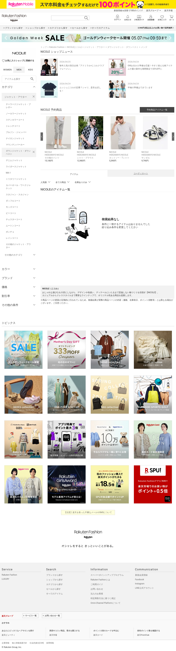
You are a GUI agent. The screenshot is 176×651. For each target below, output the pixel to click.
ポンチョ (10, 232)
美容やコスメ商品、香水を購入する (64, 631)
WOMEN (7, 69)
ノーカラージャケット (16, 113)
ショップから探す (54, 579)
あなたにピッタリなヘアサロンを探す (18, 631)
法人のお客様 (97, 593)
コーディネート (141, 173)
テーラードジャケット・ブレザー (18, 106)
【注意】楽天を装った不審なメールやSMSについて (88, 512)
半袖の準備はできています (140, 87)
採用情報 (50, 643)
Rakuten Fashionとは (100, 579)
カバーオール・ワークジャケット (18, 187)
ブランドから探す (54, 575)
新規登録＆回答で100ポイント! (128, 10)
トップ (44, 47)
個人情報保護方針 (19, 643)
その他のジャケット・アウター (18, 246)
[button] (59, 141)
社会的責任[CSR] (37, 643)
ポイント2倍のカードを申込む (106, 631)
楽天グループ (152, 10)
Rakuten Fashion (57, 47)
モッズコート (12, 207)
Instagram (139, 583)
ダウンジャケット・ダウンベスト (18, 152)
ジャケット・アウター (15, 97)
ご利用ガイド (97, 584)
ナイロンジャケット (15, 138)
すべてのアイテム (54, 593)
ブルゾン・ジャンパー (16, 132)
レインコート (12, 238)
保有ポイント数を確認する (148, 631)
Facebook (139, 579)
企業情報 (5, 643)
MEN (19, 69)
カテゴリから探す (54, 584)
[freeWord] (19, 79)
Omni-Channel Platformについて (105, 603)
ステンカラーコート (15, 120)
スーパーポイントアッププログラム (107, 575)
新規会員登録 (141, 575)
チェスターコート (14, 219)
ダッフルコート (13, 201)
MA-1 (8, 173)
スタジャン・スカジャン (17, 194)
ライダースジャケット (16, 166)
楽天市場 (168, 10)
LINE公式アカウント (144, 588)
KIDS (30, 69)
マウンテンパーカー (15, 144)
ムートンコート (13, 225)
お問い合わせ (97, 589)
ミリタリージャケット (16, 179)
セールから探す (53, 589)
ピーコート (11, 213)
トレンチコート (13, 126)
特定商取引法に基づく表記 (103, 598)
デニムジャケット (14, 160)
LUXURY (5, 579)
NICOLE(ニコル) (74, 47)
